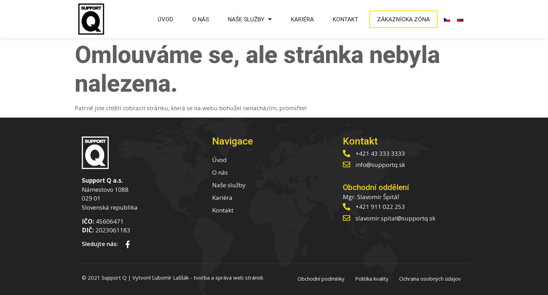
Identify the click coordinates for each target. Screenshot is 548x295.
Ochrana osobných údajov (430, 278)
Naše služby (250, 19)
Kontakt (345, 19)
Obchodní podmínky (321, 278)
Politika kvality (372, 278)
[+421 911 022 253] (346, 206)
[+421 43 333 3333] (346, 153)
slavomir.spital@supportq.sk (395, 218)
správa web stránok (239, 277)
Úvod (165, 19)
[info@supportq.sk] (346, 164)
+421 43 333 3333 (380, 153)
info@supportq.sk (380, 165)
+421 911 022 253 (380, 207)
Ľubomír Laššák (170, 277)
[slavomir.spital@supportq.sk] (346, 218)
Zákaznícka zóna (403, 19)
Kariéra (302, 19)
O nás (200, 19)
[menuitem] (447, 19)
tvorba (202, 277)
